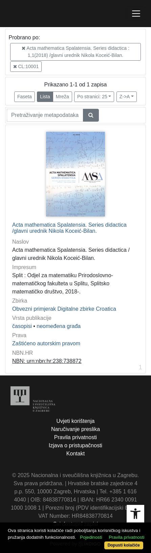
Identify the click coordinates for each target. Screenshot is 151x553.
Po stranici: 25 (92, 96)
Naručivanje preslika (75, 429)
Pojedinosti (91, 537)
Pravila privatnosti (75, 437)
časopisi (22, 326)
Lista (45, 96)
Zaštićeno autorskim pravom (46, 343)
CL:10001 (26, 66)
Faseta (24, 96)
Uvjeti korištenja (76, 421)
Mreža (62, 96)
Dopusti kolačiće (124, 545)
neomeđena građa (59, 326)
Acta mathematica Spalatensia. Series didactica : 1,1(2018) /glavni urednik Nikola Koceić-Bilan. (75, 51)
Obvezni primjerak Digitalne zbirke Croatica (64, 309)
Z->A (125, 96)
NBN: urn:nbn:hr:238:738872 (47, 361)
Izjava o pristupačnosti (75, 445)
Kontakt (75, 453)
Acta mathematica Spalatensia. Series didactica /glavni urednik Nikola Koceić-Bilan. (69, 228)
